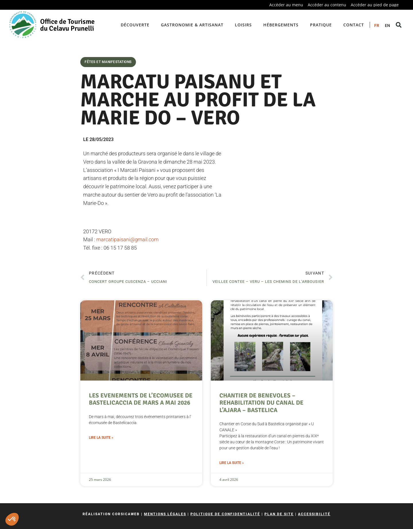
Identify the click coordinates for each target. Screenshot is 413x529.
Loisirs (243, 25)
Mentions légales (165, 514)
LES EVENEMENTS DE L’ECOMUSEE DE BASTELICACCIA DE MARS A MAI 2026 (140, 399)
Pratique (321, 25)
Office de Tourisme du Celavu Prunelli (67, 25)
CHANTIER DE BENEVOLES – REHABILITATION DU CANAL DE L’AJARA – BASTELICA (261, 403)
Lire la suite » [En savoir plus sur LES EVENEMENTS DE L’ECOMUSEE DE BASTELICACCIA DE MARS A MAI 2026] (101, 438)
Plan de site (279, 514)
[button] (12, 519)
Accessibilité (314, 514)
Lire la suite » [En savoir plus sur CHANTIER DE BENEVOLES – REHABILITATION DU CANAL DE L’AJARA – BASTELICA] (231, 463)
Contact (353, 25)
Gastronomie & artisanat (192, 25)
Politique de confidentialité (225, 514)
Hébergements (281, 25)
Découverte (135, 25)
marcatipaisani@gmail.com (127, 239)
